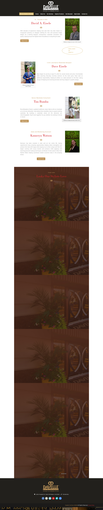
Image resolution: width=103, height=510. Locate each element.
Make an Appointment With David (72, 44)
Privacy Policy (90, 508)
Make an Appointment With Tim (71, 123)
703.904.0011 (65, 497)
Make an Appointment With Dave (28, 88)
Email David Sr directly (71, 53)
